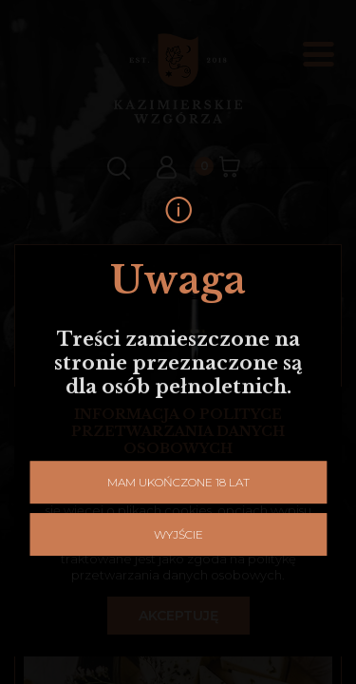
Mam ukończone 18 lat (178, 429)
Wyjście (178, 481)
